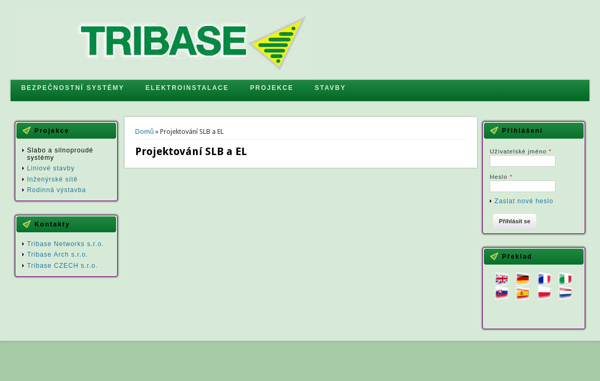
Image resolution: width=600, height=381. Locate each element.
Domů (144, 131)
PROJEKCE (272, 88)
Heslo (501, 177)
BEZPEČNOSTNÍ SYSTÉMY (73, 88)
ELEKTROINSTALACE (187, 88)
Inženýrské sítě (52, 179)
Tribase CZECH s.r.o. (62, 265)
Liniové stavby (51, 168)
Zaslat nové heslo (524, 201)
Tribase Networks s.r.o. (65, 244)
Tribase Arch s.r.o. (57, 254)
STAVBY (330, 88)
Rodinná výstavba (56, 190)
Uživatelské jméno (521, 151)
